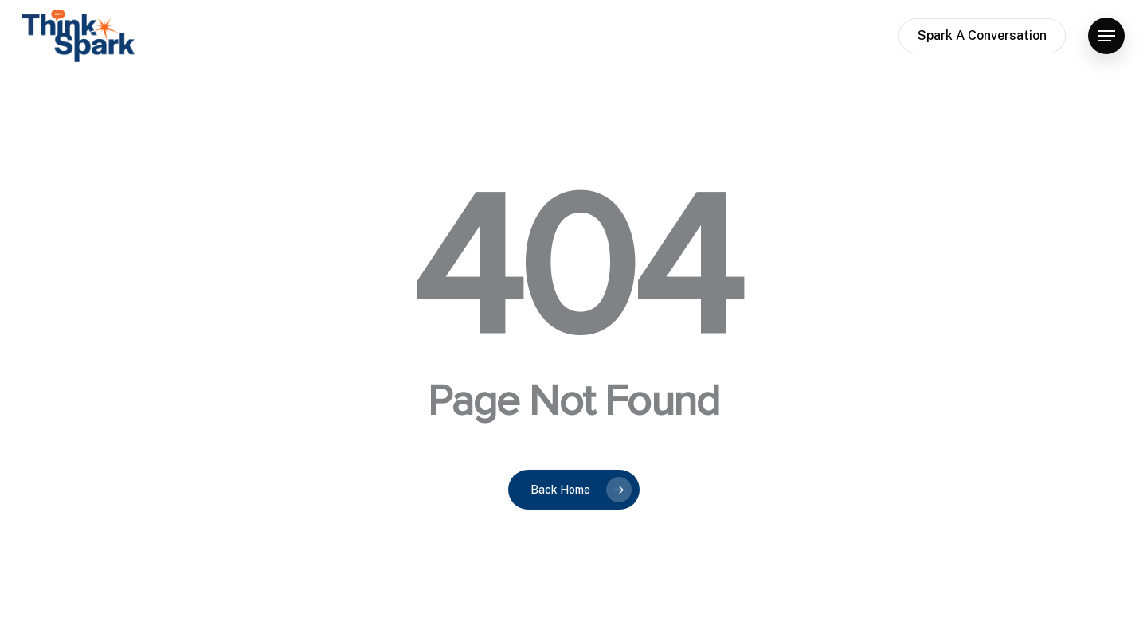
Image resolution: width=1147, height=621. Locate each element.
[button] (1106, 36)
